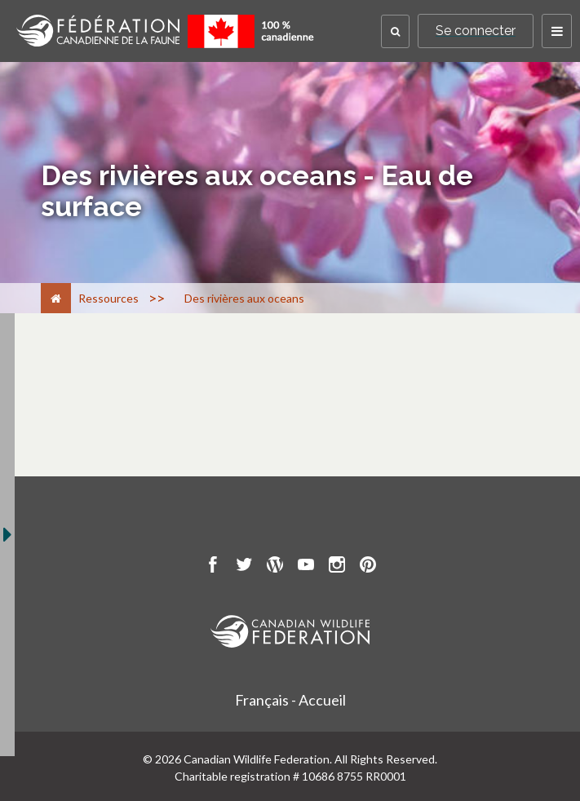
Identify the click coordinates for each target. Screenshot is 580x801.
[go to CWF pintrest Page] (368, 567)
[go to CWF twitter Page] (244, 567)
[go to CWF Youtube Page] (306, 567)
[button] (395, 31)
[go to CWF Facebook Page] (213, 567)
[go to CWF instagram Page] (337, 567)
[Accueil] (56, 298)
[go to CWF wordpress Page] (275, 567)
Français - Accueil (290, 700)
